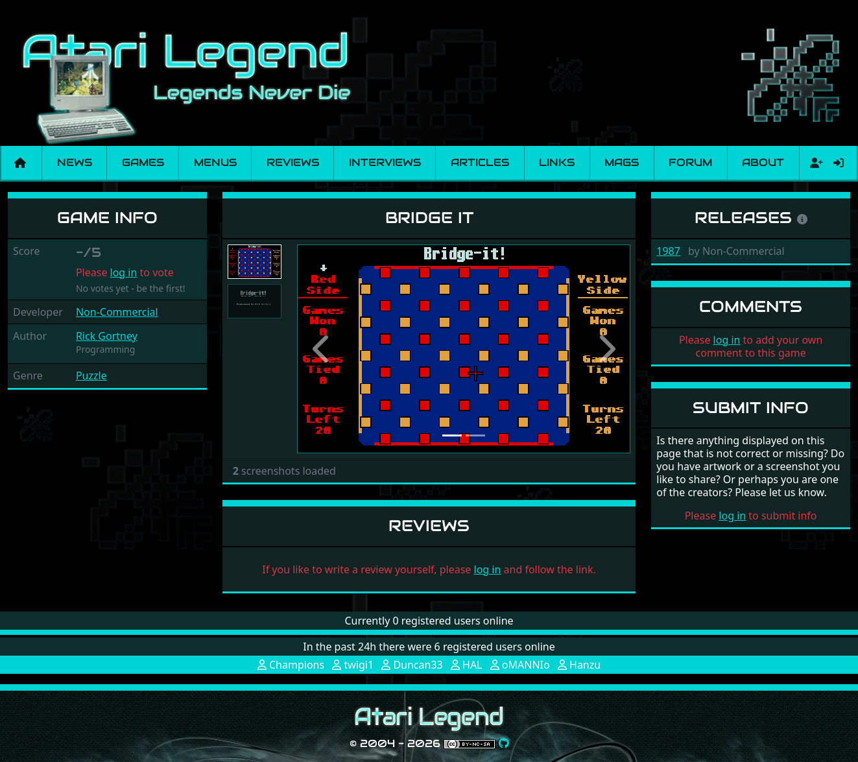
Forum (690, 162)
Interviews (385, 162)
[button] (322, 348)
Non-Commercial (117, 312)
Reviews (293, 162)
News (74, 162)
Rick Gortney (106, 336)
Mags (621, 162)
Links (557, 162)
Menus (215, 162)
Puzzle (91, 375)
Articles (480, 162)
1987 (668, 251)
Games (143, 162)
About (763, 162)
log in (123, 272)
